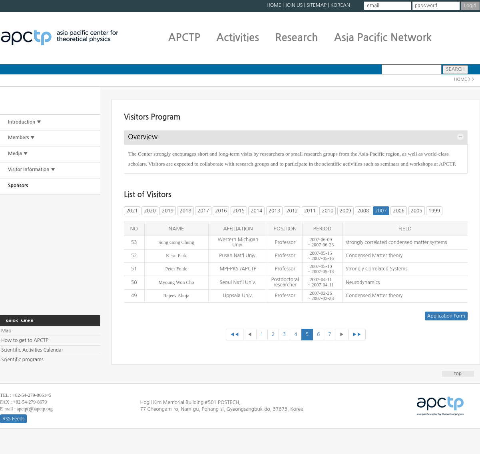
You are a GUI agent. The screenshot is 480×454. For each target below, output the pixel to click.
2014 (256, 210)
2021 (132, 210)
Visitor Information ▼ (31, 169)
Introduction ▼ (24, 122)
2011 (310, 210)
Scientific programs (22, 359)
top (458, 373)
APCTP (184, 37)
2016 (221, 210)
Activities (237, 37)
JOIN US (294, 5)
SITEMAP (317, 5)
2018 (185, 210)
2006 (398, 210)
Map (6, 330)
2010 (327, 210)
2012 (292, 210)
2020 (149, 210)
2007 (381, 210)
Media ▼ (18, 153)
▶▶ (357, 334)
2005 (416, 210)
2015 (239, 210)
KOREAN (340, 5)
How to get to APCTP (24, 340)
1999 (434, 210)
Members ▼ (21, 137)
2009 (345, 210)
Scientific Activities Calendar (32, 350)
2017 (203, 210)
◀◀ (234, 334)
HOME (274, 5)
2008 (363, 210)
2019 (167, 210)
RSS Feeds (13, 418)
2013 (274, 210)
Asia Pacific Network (383, 37)
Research (296, 37)
